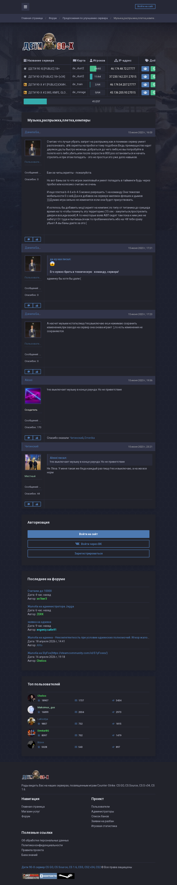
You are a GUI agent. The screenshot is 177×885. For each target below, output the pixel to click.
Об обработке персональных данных (45, 840)
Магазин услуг (31, 811)
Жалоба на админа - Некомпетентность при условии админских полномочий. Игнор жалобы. (90, 637)
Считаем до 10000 (40, 590)
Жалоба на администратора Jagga (51, 606)
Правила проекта (33, 850)
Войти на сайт (145, 6)
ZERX (40, 614)
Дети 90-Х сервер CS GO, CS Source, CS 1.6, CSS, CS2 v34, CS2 (61, 867)
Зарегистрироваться (89, 553)
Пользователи (100, 806)
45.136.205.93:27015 (123, 92)
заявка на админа (39, 621)
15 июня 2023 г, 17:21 (140, 248)
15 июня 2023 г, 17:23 (140, 314)
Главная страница (32, 18)
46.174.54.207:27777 (123, 84)
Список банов (100, 816)
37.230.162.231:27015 (122, 76)
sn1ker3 (42, 598)
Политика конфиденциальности (42, 845)
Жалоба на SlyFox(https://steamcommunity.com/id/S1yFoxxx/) (68, 653)
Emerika (90, 437)
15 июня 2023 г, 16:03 (140, 132)
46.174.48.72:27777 (123, 68)
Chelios (41, 660)
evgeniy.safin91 (46, 629)
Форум (53, 18)
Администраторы (102, 811)
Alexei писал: (58, 457)
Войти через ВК (88, 544)
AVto (40, 645)
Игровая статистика (104, 826)
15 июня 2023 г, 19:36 (140, 380)
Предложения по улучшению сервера (85, 18)
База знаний (29, 854)
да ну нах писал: (60, 259)
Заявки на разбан (102, 821)
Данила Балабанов (37, 132)
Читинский (76, 437)
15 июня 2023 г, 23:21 (140, 446)
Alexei (28, 380)
